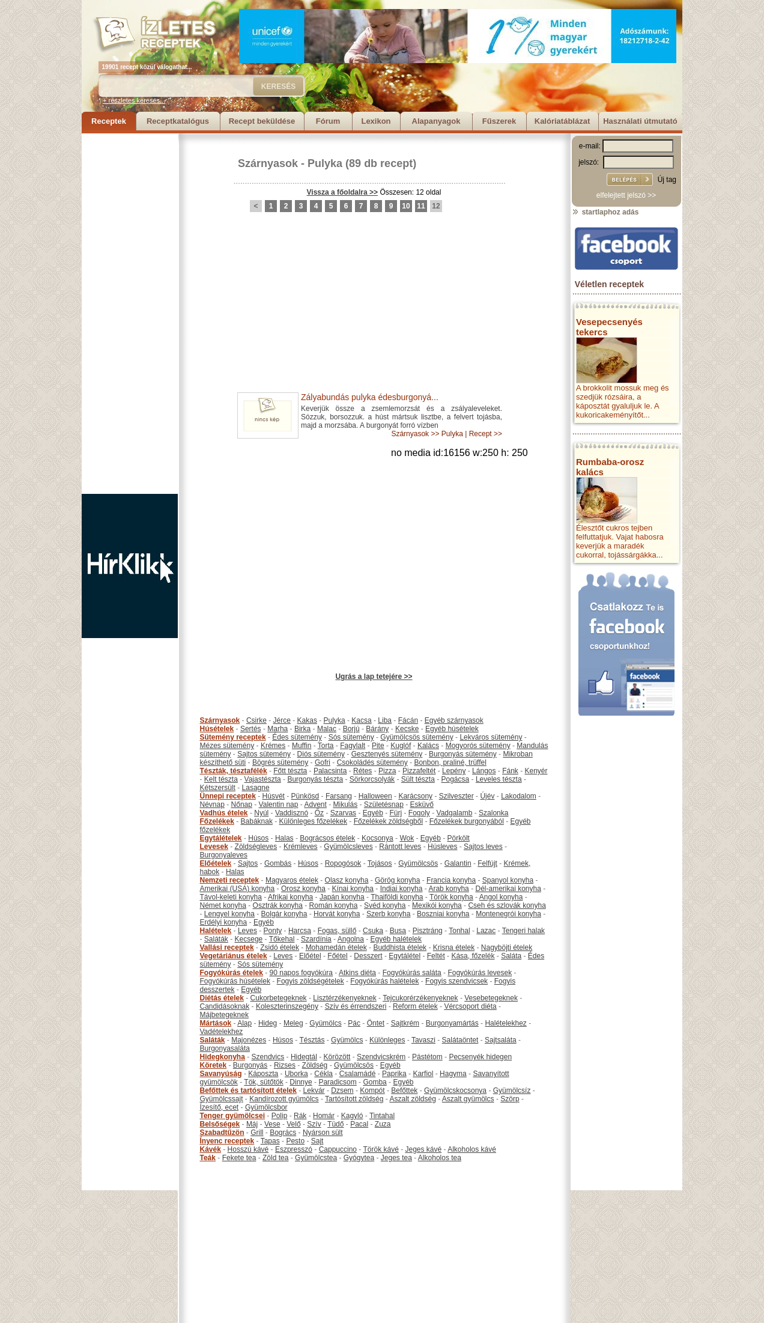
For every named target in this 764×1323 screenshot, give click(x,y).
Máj (252, 1124)
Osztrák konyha (278, 905)
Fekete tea (239, 1158)
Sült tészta (418, 779)
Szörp (509, 1099)
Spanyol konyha (507, 880)
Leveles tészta (499, 779)
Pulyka (325, 163)
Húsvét (273, 796)
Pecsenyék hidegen (480, 1057)
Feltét (436, 956)
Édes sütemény (297, 737)
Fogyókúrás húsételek (235, 981)
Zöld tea (275, 1158)
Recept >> (485, 434)
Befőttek (404, 1090)
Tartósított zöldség (354, 1099)
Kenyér (536, 771)
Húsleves (442, 846)
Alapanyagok (436, 121)
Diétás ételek (222, 998)
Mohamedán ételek (336, 947)
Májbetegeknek (224, 1015)
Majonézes (248, 1040)
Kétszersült (217, 787)
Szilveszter (456, 796)
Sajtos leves (483, 846)
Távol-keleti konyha (231, 897)
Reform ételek (415, 1006)
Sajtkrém (405, 1023)
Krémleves (300, 846)
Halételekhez (505, 1023)
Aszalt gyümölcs (468, 1099)
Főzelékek (217, 821)
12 (436, 206)
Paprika (394, 1073)
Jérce (282, 720)
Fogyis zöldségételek (310, 981)
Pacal (359, 1124)
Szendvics (268, 1057)
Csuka (373, 930)
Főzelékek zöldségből (388, 821)
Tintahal (382, 1116)
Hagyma (453, 1073)
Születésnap (384, 804)
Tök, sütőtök (263, 1082)
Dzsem (342, 1090)
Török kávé (380, 1149)
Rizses (285, 1065)
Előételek (216, 863)
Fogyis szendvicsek (456, 981)
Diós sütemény (321, 754)
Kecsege (249, 939)
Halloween (375, 796)
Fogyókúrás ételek (231, 973)
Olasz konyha (347, 880)
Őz (319, 813)
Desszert (368, 956)
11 (421, 206)
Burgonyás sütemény (463, 754)
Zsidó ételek (279, 947)
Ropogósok (343, 863)
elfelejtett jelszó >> (626, 195)
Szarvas (343, 813)
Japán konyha (342, 897)
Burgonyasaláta (225, 1048)
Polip (279, 1116)
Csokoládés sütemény (372, 762)
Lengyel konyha (229, 914)
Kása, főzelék (472, 956)
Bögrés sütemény (280, 762)
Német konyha (223, 905)
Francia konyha (451, 880)
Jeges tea (396, 1158)
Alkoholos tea (439, 1158)
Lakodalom (518, 796)
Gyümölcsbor (266, 1107)
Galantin (457, 863)
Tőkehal (282, 939)
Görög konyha (397, 880)
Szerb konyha (388, 914)
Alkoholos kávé (471, 1149)
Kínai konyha (353, 888)
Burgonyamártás (452, 1023)
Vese (272, 1124)
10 (406, 206)
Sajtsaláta (501, 1040)
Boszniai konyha (443, 914)
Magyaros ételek (291, 880)
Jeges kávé (423, 1149)
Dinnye (301, 1082)
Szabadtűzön (222, 1132)
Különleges (387, 1040)
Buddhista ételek (399, 947)
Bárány (377, 729)
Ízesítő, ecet (219, 1107)
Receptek (108, 121)
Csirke (256, 720)
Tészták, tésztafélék (233, 771)
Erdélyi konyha (223, 922)
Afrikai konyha (290, 897)
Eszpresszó (293, 1149)
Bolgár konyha (284, 914)
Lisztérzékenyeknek (344, 998)
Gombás (277, 863)
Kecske (407, 729)
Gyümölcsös (418, 863)
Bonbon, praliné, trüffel (450, 762)
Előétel (310, 956)
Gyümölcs (325, 1023)
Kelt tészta (221, 779)
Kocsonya (377, 838)
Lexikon (375, 121)
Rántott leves (400, 846)
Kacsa (361, 720)
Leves (247, 930)
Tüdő (335, 1124)
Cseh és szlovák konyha (506, 905)
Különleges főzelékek (313, 821)
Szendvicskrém (381, 1057)
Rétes (362, 771)
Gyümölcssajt (221, 1099)
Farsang (339, 796)
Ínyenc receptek (227, 1141)
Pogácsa (455, 779)
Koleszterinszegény (287, 1006)
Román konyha (333, 905)
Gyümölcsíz (512, 1090)
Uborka (296, 1073)
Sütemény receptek (233, 737)
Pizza (387, 771)
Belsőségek (220, 1124)
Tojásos (380, 863)
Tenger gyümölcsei (232, 1116)
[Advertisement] (130, 313)
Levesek (214, 846)
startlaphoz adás (605, 212)
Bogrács (283, 1132)
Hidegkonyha (222, 1057)
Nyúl (261, 813)
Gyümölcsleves (348, 846)
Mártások (216, 1023)
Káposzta (263, 1073)
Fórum (328, 121)
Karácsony (415, 796)
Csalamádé (357, 1073)
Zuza (383, 1124)
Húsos (258, 838)
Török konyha (451, 897)
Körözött (337, 1057)
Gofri (322, 762)
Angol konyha (501, 897)
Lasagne (256, 787)
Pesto (295, 1141)
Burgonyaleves (223, 855)
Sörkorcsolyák (372, 779)
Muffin (301, 745)
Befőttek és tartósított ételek (248, 1090)
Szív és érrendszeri (356, 1006)
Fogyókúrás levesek (479, 973)
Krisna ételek (453, 947)
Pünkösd (305, 796)
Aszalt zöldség (412, 1099)
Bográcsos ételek (327, 838)
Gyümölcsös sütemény (416, 737)
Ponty (273, 930)
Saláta (511, 956)
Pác (354, 1023)
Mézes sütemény (227, 745)
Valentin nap (279, 804)
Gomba (374, 1082)
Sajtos (248, 863)
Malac (326, 729)
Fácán (408, 720)
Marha (277, 729)
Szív (314, 1124)
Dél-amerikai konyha (508, 888)
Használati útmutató (640, 121)
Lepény (453, 771)
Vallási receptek (227, 947)
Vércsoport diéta (470, 1006)
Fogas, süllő (337, 930)
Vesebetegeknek (491, 998)
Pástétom (427, 1057)
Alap (244, 1023)
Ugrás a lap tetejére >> (373, 676)
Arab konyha (448, 888)
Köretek (213, 1065)
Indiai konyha (401, 888)
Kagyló (352, 1116)
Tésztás (311, 1040)
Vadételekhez (221, 1031)
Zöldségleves (256, 846)
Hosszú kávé (248, 1149)
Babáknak (257, 821)
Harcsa (299, 930)
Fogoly (419, 813)
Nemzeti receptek (229, 880)
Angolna (351, 939)
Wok (406, 838)
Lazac (486, 930)
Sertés (250, 729)
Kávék (210, 1149)
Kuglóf (400, 745)
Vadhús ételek (224, 813)
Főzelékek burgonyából (466, 821)
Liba (385, 720)
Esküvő (422, 804)
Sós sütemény (351, 737)
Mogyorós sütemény (478, 745)
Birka (302, 729)
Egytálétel (404, 956)
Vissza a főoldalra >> (342, 192)
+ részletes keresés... (134, 100)
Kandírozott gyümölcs (283, 1099)
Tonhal (459, 930)
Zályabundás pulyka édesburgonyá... (369, 397)
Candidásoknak (225, 1006)
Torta (326, 745)
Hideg (267, 1023)
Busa (398, 930)
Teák (208, 1158)
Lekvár (314, 1090)
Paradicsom (337, 1082)
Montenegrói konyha (508, 914)
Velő (293, 1124)
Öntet (375, 1023)
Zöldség (315, 1065)
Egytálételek (221, 838)
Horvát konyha (337, 914)
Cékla (323, 1073)
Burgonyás (250, 1065)
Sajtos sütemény (264, 754)
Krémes (273, 745)
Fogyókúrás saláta (412, 973)
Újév (487, 796)
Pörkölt (458, 838)
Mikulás (345, 804)
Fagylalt (352, 745)
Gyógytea (359, 1158)
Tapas (270, 1141)
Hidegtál (304, 1057)
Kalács (428, 745)
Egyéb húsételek (452, 729)
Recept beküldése (262, 121)
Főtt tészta (290, 771)
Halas (284, 838)
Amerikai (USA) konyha (237, 888)
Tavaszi (423, 1040)
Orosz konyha (303, 888)
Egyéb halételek (396, 939)
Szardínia (316, 939)
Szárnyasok (268, 163)
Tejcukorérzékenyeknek (420, 998)
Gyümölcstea (316, 1158)
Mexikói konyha (437, 905)
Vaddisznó (291, 813)
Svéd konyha (384, 905)
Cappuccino (338, 1149)
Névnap (212, 804)
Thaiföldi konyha (397, 897)
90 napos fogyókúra (301, 973)
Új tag (667, 179)
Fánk (510, 771)
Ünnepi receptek (228, 796)
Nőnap (241, 804)
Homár (324, 1116)
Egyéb (373, 813)
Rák (300, 1116)
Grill (256, 1132)
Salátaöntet (460, 1040)
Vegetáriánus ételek (233, 956)
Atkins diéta (357, 973)
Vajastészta (262, 779)
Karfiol (423, 1073)
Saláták (216, 939)
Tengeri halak (523, 930)
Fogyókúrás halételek (384, 981)
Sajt (317, 1141)
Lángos (484, 771)
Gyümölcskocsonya (455, 1090)
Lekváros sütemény (490, 737)
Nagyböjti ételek (506, 947)
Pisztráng (428, 930)
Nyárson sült (323, 1132)
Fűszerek (499, 121)
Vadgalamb (455, 813)
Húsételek (217, 729)
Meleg (293, 1023)
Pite (378, 745)
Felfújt (487, 863)
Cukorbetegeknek (278, 998)
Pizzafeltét (418, 771)
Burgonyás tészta (315, 779)
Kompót (372, 1090)
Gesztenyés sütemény (387, 754)
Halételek (216, 930)
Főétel (337, 956)
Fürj (395, 813)
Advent (315, 804)
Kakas (307, 720)
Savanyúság (221, 1073)
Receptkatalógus (178, 121)
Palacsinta (330, 771)
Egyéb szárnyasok (454, 720)
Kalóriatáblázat (562, 121)
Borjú (351, 729)
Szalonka (493, 813)
